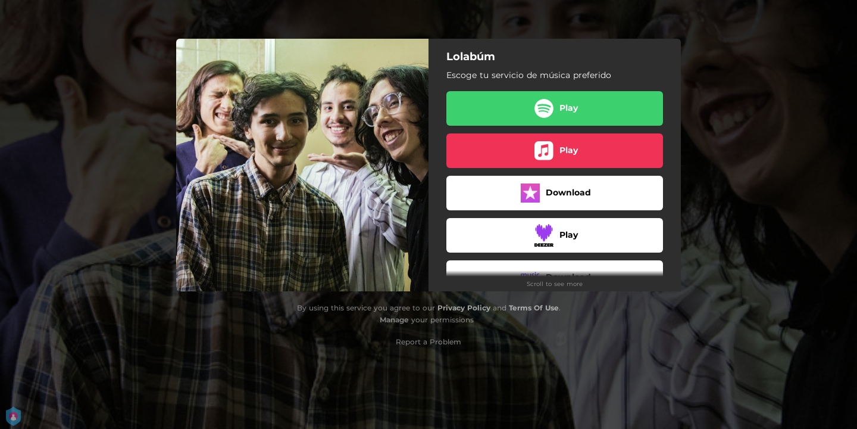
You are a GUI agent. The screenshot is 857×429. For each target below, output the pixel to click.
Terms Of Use (534, 307)
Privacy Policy (463, 307)
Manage (394, 319)
